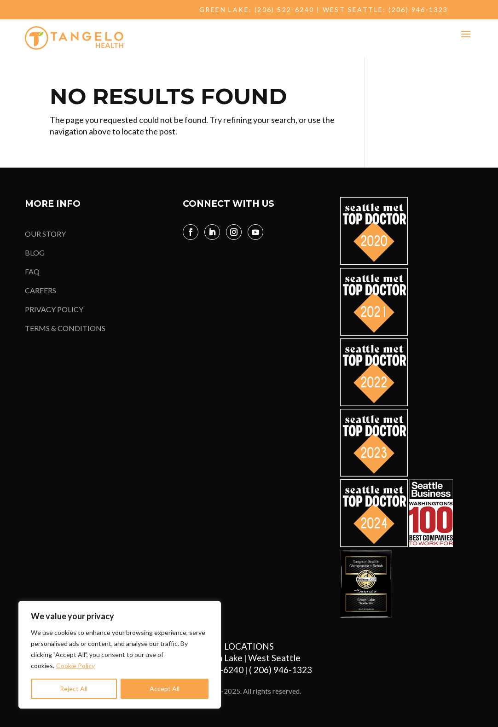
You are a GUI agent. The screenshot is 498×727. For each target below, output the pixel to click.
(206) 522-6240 (284, 9)
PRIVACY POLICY (54, 309)
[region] (119, 655)
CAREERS (40, 290)
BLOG (35, 252)
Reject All (73, 688)
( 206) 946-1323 (282, 669)
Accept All (165, 688)
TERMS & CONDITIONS (65, 328)
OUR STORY (45, 233)
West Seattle (274, 657)
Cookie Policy (75, 665)
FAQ (32, 271)
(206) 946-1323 (418, 9)
